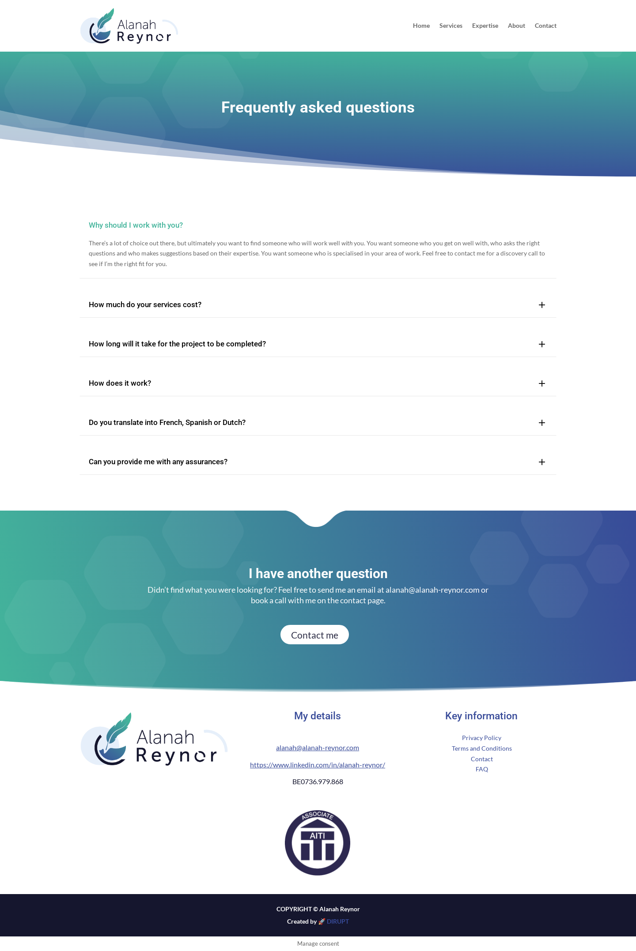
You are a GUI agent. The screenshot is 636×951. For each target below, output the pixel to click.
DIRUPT (337, 921)
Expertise (485, 26)
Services (450, 26)
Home (421, 26)
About (516, 26)
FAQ (482, 769)
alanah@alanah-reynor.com (433, 589)
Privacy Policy (481, 737)
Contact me (314, 634)
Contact (545, 26)
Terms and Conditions (482, 748)
